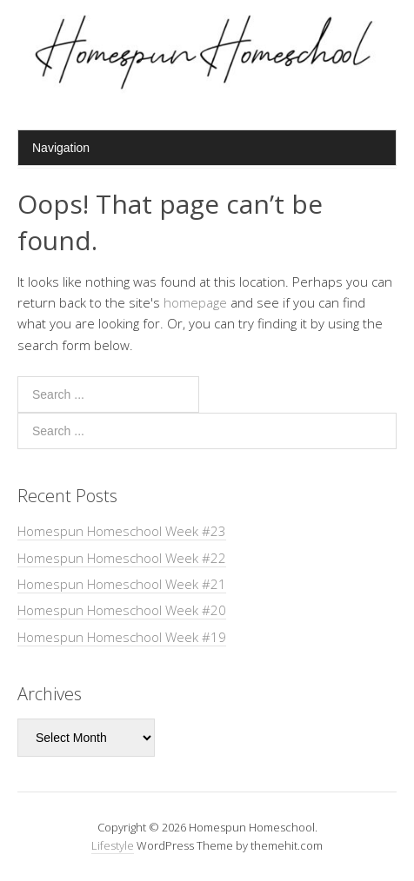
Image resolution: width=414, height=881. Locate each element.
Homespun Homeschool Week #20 (121, 610)
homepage (195, 302)
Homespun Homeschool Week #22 (121, 557)
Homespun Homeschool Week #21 (121, 584)
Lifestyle (112, 845)
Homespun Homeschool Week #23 (121, 531)
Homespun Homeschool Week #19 (121, 637)
